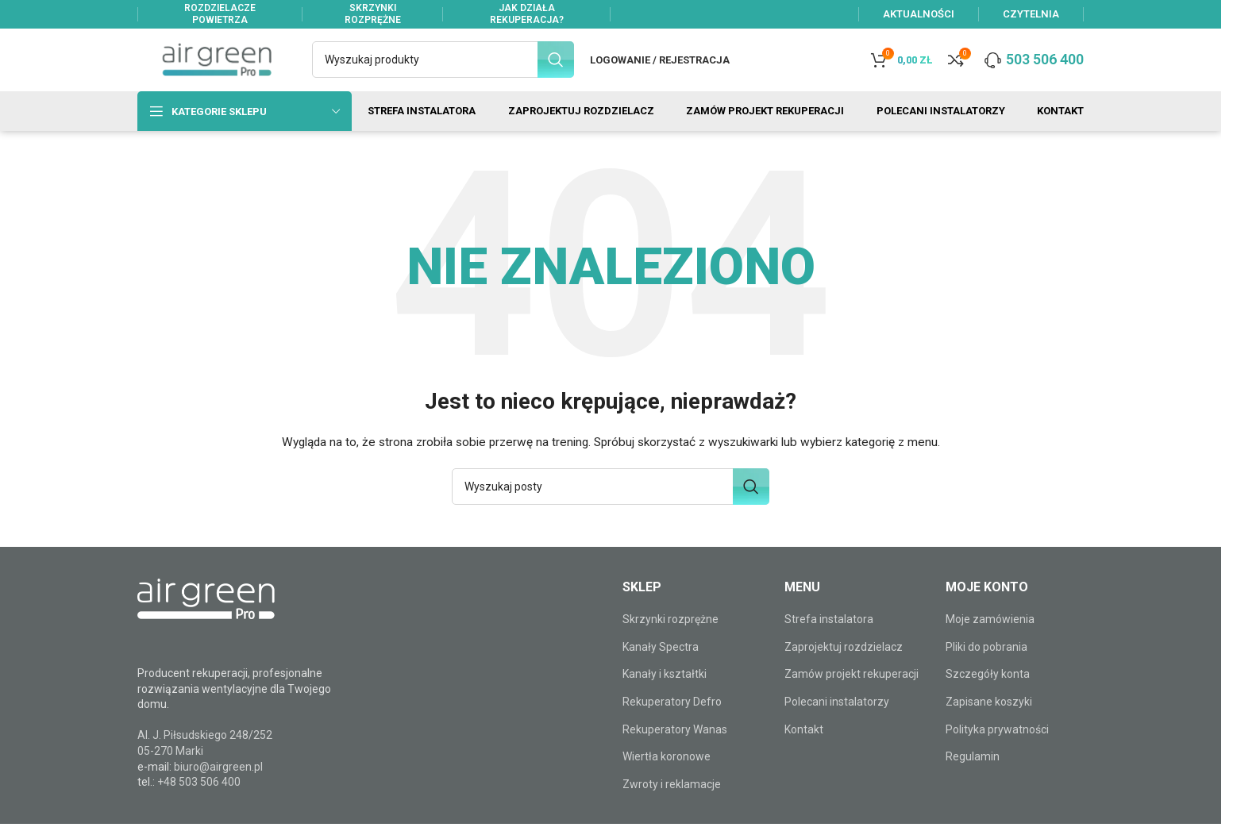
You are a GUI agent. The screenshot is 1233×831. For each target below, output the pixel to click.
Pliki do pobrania (986, 661)
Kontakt (803, 743)
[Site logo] (216, 64)
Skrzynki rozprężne (670, 634)
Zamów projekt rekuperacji (851, 689)
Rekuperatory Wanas (674, 743)
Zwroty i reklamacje (671, 798)
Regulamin (973, 771)
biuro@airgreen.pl (218, 781)
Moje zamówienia (990, 634)
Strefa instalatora (828, 634)
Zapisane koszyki (989, 716)
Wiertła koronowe (666, 771)
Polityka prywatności (997, 743)
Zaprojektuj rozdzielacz (843, 661)
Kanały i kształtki (664, 689)
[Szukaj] (443, 65)
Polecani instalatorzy (836, 716)
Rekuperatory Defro (672, 716)
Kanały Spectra (660, 661)
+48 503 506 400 (199, 797)
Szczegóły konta (988, 689)
